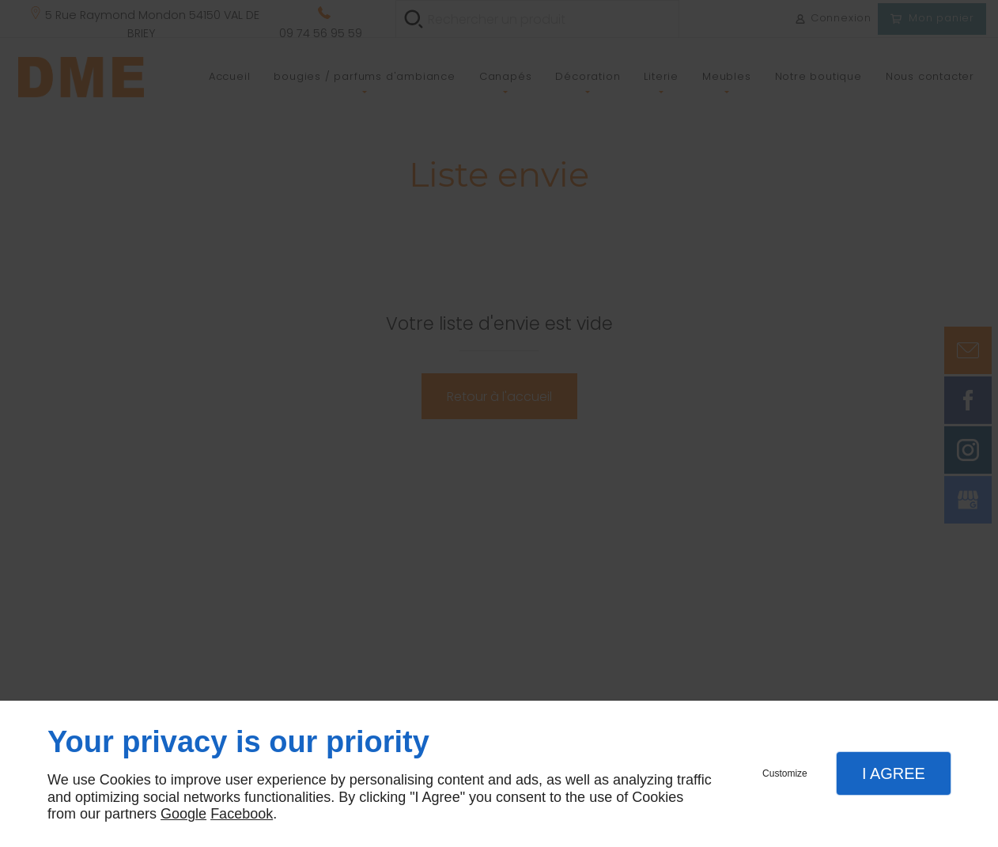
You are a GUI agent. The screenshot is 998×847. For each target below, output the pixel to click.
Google (183, 814)
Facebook (241, 814)
